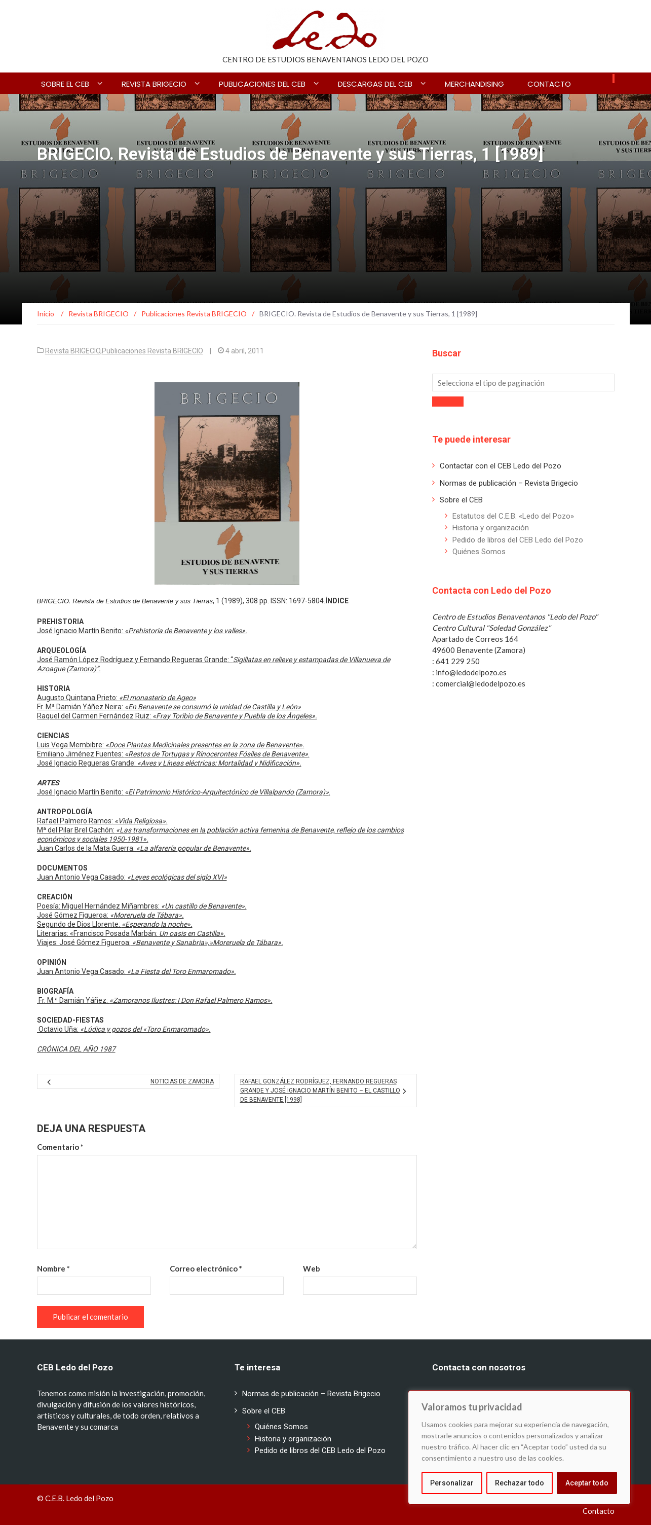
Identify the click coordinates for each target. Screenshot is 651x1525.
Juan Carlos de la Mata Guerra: (144, 848)
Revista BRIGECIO (154, 84)
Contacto (549, 84)
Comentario (60, 1146)
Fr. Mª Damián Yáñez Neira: (169, 707)
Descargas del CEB (375, 84)
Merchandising (474, 84)
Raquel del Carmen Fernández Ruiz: (177, 716)
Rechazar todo (519, 1483)
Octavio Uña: (124, 1029)
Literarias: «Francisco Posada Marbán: (131, 933)
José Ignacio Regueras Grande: (169, 763)
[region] (519, 1447)
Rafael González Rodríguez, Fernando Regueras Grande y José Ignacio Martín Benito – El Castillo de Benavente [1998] (320, 1090)
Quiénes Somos (479, 551)
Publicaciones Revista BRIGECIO (152, 351)
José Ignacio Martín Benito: (142, 631)
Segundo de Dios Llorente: (115, 924)
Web (311, 1268)
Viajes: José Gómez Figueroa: (160, 942)
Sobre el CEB (65, 84)
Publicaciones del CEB (262, 84)
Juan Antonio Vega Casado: (132, 877)
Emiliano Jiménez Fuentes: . (173, 754)
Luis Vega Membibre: (170, 745)
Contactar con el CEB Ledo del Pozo (500, 465)
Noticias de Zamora (182, 1081)
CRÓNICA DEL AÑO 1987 (76, 1049)
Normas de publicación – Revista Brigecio (509, 483)
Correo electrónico (206, 1268)
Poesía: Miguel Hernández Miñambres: (142, 906)
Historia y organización (490, 527)
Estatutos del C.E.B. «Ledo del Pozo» (513, 516)
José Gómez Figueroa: (110, 915)
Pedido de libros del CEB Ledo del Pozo (517, 539)
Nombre (53, 1268)
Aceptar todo (586, 1483)
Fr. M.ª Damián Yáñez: (155, 1000)
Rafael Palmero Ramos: (102, 821)
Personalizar (452, 1483)
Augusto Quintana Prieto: (116, 698)
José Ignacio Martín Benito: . (183, 792)
